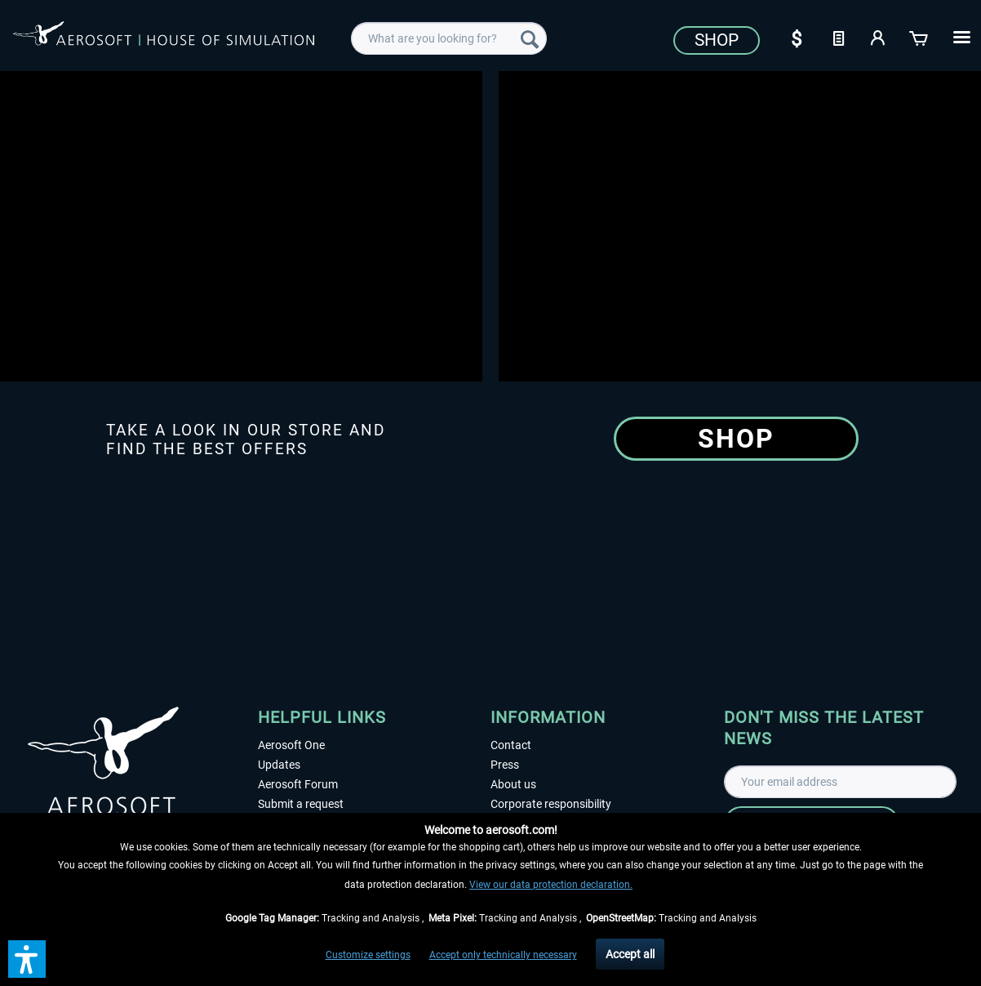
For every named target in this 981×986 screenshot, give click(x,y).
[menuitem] (449, 38)
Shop (717, 40)
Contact (511, 745)
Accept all (630, 954)
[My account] (879, 36)
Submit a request (301, 803)
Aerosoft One (291, 745)
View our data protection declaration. (551, 884)
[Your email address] (840, 781)
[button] (27, 959)
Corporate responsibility (551, 803)
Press (505, 764)
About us (513, 784)
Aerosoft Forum (298, 784)
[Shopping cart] (919, 36)
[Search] (530, 38)
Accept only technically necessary (503, 955)
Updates (279, 764)
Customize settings (368, 955)
